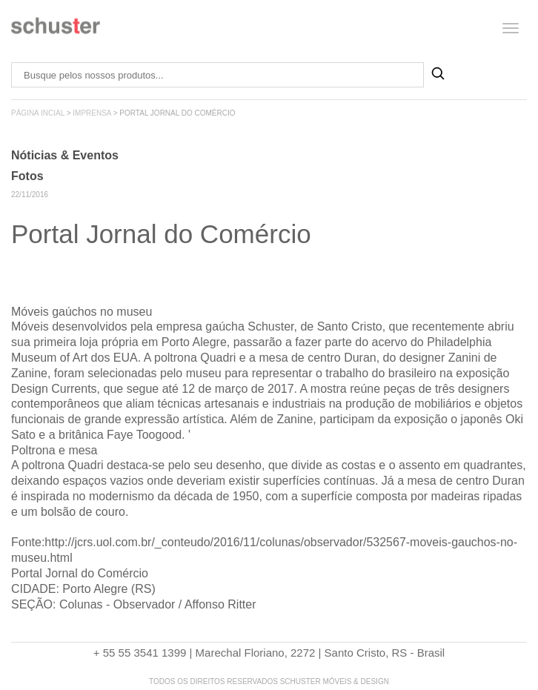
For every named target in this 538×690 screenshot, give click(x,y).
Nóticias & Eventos (65, 155)
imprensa (92, 113)
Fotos (27, 176)
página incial (37, 113)
